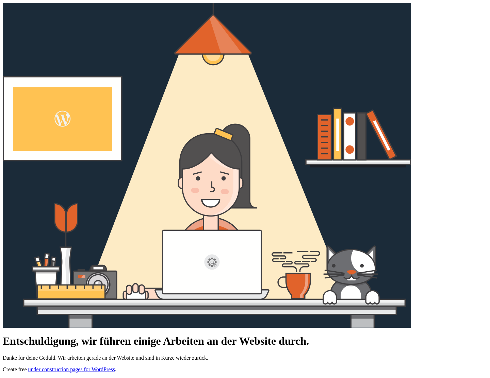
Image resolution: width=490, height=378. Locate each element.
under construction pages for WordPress (71, 369)
